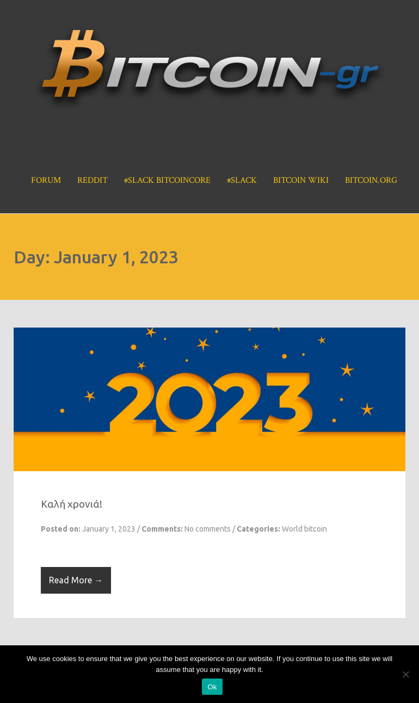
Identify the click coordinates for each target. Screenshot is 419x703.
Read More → (76, 580)
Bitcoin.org (371, 180)
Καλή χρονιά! (71, 504)
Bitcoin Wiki (301, 180)
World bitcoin (304, 529)
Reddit (92, 180)
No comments (207, 529)
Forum (46, 180)
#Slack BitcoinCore (167, 180)
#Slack (242, 180)
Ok (212, 687)
